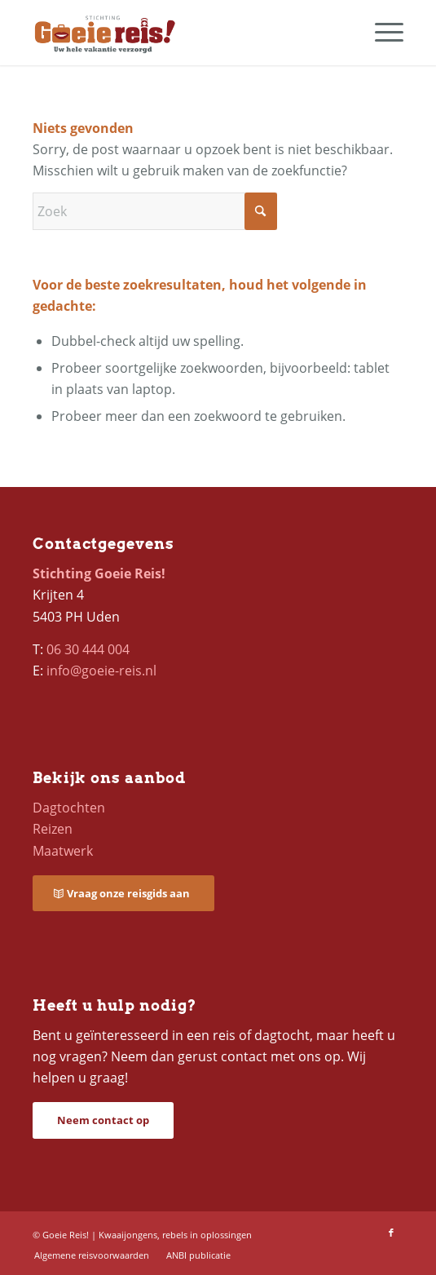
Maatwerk (63, 851)
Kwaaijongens (128, 1235)
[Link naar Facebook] (391, 1232)
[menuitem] (381, 32)
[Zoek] (155, 211)
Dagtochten (69, 808)
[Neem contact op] (103, 1120)
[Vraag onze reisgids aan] (123, 893)
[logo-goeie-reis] (181, 32)
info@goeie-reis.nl (101, 671)
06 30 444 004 (88, 649)
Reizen (53, 829)
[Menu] (381, 32)
